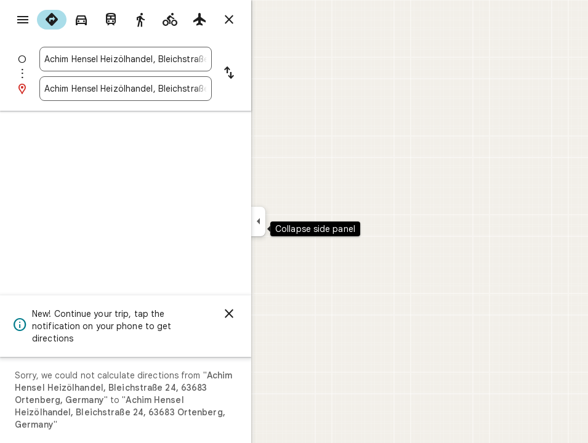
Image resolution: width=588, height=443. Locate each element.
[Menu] (23, 19)
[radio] (51, 19)
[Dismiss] (229, 313)
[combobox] (125, 59)
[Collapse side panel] (258, 221)
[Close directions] (229, 19)
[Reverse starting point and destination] (229, 73)
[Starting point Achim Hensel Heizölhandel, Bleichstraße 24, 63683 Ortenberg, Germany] (125, 59)
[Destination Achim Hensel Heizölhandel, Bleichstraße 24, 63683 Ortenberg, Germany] (125, 88)
